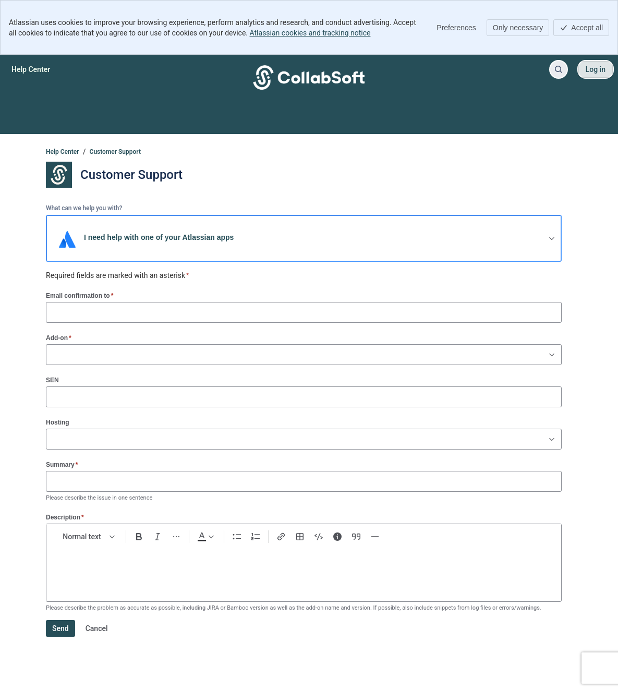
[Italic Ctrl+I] (157, 536)
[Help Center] (30, 69)
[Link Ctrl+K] (281, 536)
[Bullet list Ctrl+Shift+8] (236, 536)
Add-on (58, 338)
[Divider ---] (375, 536)
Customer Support (115, 151)
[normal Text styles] (89, 536)
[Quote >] (356, 536)
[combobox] (52, 354)
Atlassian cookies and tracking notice (310, 33)
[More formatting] (176, 536)
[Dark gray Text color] (205, 536)
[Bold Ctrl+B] (138, 536)
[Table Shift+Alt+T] (300, 536)
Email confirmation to (79, 295)
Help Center (62, 151)
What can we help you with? (84, 208)
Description (65, 517)
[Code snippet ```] (318, 536)
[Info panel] (337, 536)
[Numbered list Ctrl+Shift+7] (255, 536)
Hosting (57, 422)
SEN (52, 380)
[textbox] (303, 568)
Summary (62, 464)
